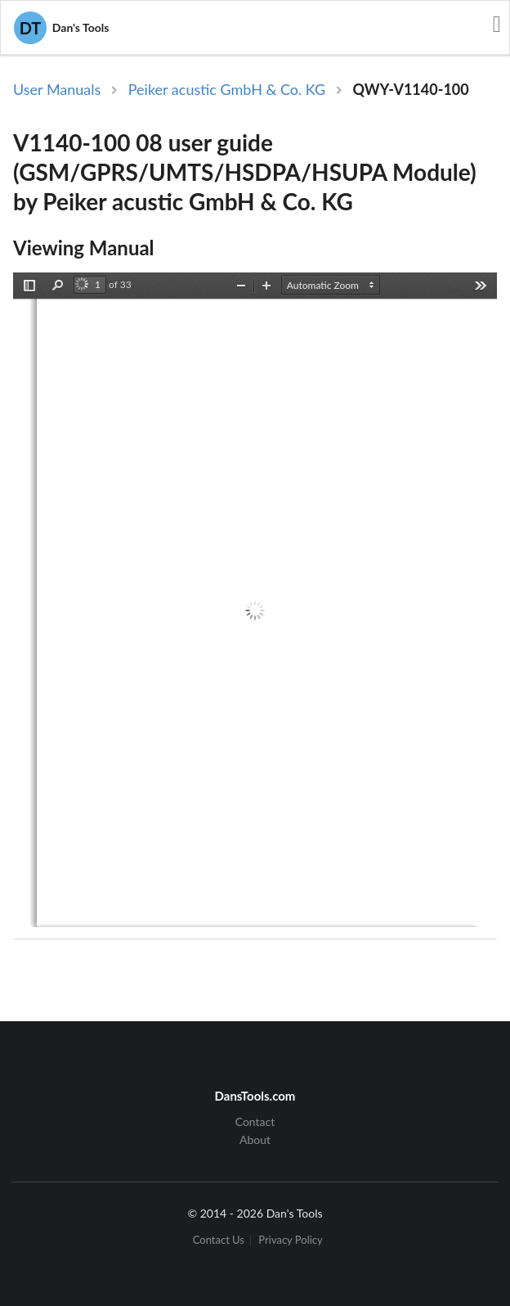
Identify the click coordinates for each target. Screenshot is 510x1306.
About (255, 1139)
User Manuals (57, 89)
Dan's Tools (61, 27)
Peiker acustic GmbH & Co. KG (226, 89)
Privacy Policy (290, 1240)
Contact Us (218, 1240)
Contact (255, 1121)
